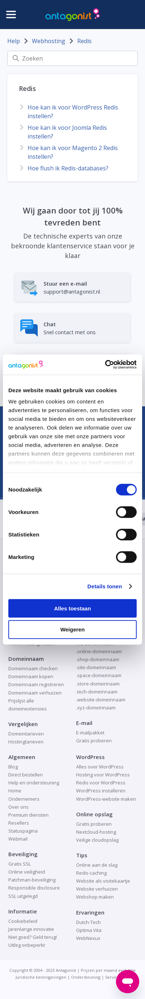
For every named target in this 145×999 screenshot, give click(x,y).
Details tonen (104, 586)
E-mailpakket (90, 732)
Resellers (18, 823)
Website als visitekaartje (103, 881)
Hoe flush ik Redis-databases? (68, 168)
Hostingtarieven (26, 741)
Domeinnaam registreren (36, 684)
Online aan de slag (96, 865)
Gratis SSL (19, 864)
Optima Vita (89, 930)
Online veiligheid (26, 872)
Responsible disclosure (34, 887)
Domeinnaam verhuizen (35, 692)
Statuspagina (23, 831)
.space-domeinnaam (98, 675)
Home (14, 790)
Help (13, 41)
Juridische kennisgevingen (41, 977)
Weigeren (72, 629)
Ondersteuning (85, 977)
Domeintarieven (26, 733)
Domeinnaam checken (33, 668)
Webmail (18, 839)
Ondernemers (24, 799)
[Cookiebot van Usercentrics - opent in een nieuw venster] (105, 364)
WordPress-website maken (106, 799)
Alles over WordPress (100, 766)
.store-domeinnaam (98, 683)
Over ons (18, 807)
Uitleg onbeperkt (26, 945)
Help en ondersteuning (33, 782)
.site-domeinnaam (96, 667)
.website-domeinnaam (100, 699)
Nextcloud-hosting (96, 832)
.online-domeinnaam (99, 651)
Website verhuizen (97, 889)
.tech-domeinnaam (96, 691)
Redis (84, 41)
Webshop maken (95, 897)
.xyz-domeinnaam (96, 707)
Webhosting (48, 41)
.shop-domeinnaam (97, 659)
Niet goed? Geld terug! (32, 937)
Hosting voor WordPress (103, 774)
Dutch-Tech (88, 922)
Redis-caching (91, 873)
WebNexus (88, 938)
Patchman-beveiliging (31, 879)
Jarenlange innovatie (31, 929)
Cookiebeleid (22, 921)
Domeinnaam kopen (30, 676)
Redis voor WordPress (100, 782)
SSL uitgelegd (23, 896)
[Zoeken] (72, 58)
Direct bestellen (25, 774)
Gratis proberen (94, 740)
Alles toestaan (72, 608)
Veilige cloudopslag (97, 840)
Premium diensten (28, 815)
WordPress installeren (100, 790)
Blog (13, 766)
